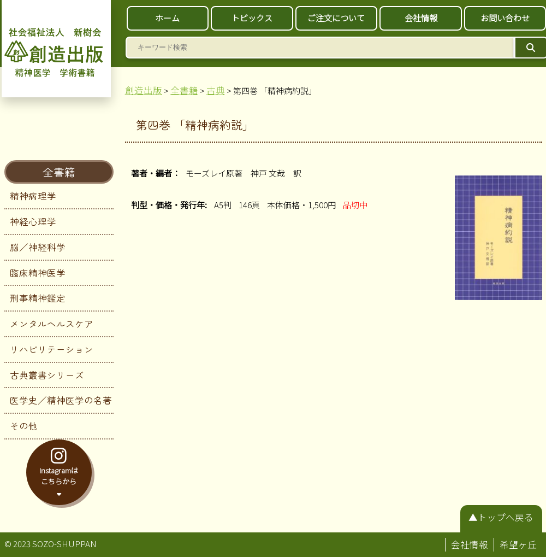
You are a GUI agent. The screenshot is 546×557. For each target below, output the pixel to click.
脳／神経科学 (38, 247)
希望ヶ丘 (518, 544)
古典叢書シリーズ (47, 375)
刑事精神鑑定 (38, 297)
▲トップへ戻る (500, 517)
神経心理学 (33, 221)
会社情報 (421, 18)
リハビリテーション (51, 349)
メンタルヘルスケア (51, 323)
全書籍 (59, 172)
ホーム (167, 18)
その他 (24, 425)
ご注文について (336, 18)
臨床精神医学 (38, 272)
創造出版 (143, 90)
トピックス (252, 18)
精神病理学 (33, 195)
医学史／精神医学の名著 (61, 400)
